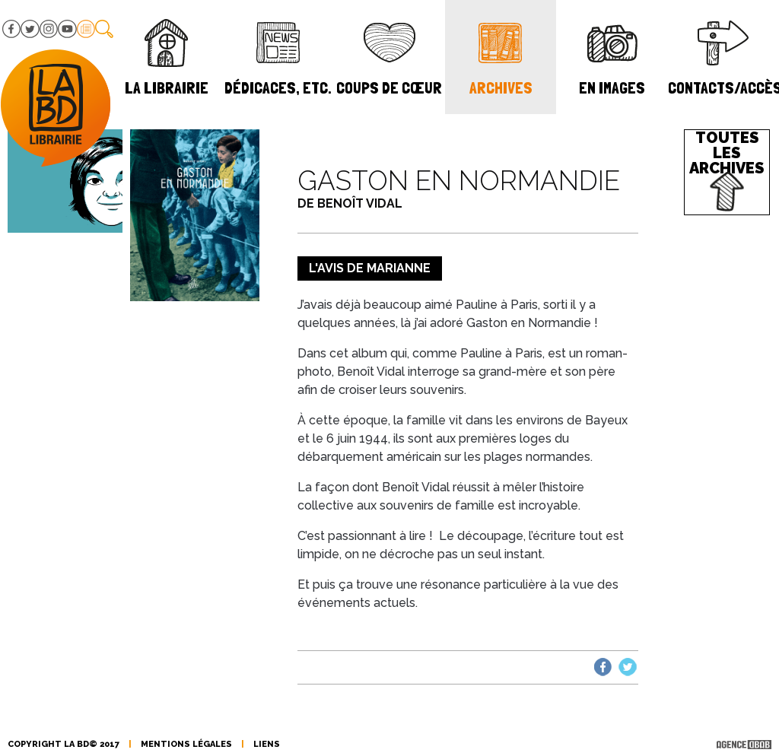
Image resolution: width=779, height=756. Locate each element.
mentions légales (186, 744)
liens (266, 744)
